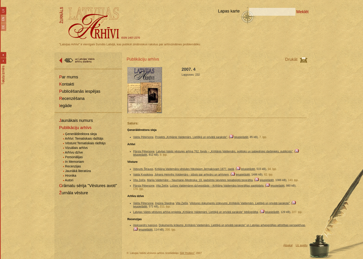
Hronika (70, 175)
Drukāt (291, 59)
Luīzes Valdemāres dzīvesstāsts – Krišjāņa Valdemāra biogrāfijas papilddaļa (216, 185)
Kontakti (66, 84)
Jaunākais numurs (76, 120)
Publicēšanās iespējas (79, 91)
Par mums (68, 77)
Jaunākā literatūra (78, 171)
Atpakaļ (288, 245)
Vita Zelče (139, 180)
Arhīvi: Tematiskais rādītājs (84, 138)
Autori (69, 180)
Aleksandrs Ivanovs (145, 225)
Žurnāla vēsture (73, 193)
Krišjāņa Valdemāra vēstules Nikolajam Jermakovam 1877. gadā (194, 169)
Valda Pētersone (143, 137)
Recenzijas (73, 166)
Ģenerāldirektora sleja (81, 134)
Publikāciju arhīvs (75, 127)
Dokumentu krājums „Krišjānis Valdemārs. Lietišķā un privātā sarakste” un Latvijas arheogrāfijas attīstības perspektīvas (232, 225)
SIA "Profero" (187, 253)
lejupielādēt (241, 137)
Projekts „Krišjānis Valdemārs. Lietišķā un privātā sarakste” (191, 137)
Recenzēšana (71, 98)
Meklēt (302, 11)
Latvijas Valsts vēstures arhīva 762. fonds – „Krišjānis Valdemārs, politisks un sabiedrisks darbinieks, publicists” (224, 151)
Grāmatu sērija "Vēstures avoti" (88, 185)
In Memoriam (74, 161)
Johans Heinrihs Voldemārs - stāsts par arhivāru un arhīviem (191, 174)
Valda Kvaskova (143, 174)
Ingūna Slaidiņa (164, 203)
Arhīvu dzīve (74, 152)
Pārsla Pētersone (143, 151)
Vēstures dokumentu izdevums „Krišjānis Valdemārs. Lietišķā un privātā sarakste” (240, 203)
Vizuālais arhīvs (76, 148)
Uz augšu (301, 245)
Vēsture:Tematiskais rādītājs (85, 143)
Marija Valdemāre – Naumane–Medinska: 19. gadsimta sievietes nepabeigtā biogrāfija (200, 180)
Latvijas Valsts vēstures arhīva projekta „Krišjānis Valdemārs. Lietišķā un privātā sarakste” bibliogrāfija (195, 212)
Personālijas (74, 157)
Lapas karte (229, 11)
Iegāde (65, 105)
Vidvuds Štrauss (143, 169)
